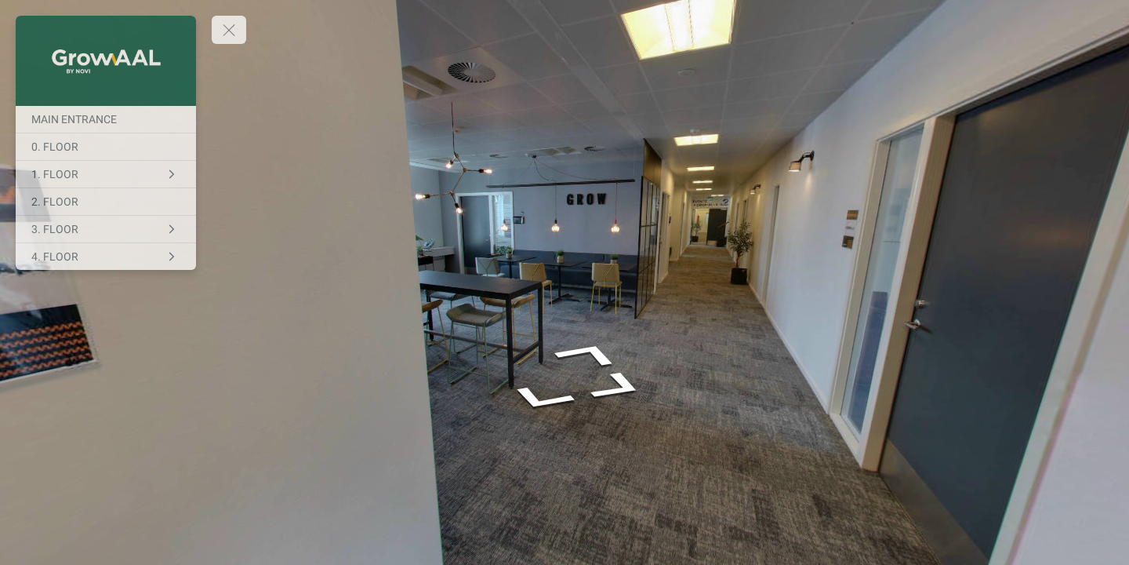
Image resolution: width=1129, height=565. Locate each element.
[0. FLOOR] (106, 146)
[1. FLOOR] (106, 174)
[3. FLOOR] (106, 229)
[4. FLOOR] (106, 256)
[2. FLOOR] (106, 201)
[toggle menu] (229, 30)
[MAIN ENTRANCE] (106, 119)
